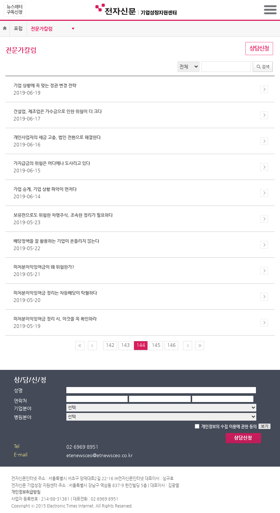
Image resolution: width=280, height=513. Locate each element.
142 (110, 345)
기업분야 (22, 408)
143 (125, 345)
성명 (18, 390)
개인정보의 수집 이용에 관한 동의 (229, 426)
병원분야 (22, 417)
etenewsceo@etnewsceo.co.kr (99, 455)
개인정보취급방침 (25, 492)
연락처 (20, 400)
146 (171, 345)
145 (156, 345)
